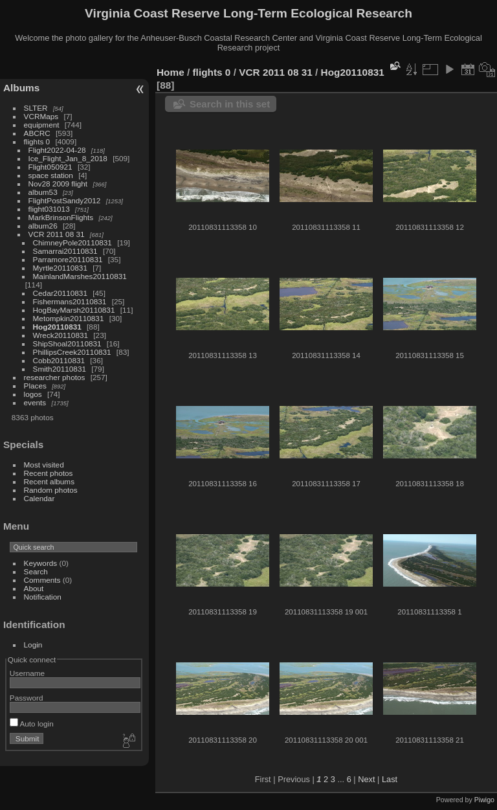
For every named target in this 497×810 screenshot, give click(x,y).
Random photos (51, 490)
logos (33, 394)
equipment (42, 124)
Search (36, 571)
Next (366, 779)
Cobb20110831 (59, 360)
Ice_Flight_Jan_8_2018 (67, 158)
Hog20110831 (57, 326)
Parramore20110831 (68, 259)
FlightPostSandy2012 (64, 200)
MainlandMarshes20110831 (80, 276)
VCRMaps (41, 116)
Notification (42, 596)
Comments (42, 580)
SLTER (36, 108)
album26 (43, 225)
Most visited (44, 464)
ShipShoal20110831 (67, 343)
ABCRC (37, 133)
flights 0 (37, 141)
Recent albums (49, 481)
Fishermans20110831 (70, 301)
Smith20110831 (59, 369)
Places (35, 385)
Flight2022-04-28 (57, 150)
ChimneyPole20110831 (72, 242)
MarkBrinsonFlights (61, 217)
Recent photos (48, 473)
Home (170, 72)
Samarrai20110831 (65, 251)
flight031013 (49, 209)
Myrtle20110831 (60, 268)
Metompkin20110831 (68, 318)
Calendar (39, 498)
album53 (43, 192)
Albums (21, 87)
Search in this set (230, 103)
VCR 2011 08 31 (56, 234)
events (35, 402)
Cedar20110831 (60, 293)
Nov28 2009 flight (58, 183)
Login (33, 644)
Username (27, 673)
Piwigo (484, 800)
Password (26, 697)
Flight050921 (50, 167)
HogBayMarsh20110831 (74, 310)
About (34, 588)
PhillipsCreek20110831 (72, 352)
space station (50, 175)
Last (389, 779)
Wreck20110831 (60, 335)
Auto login (32, 723)
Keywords (41, 563)
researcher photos (54, 377)
